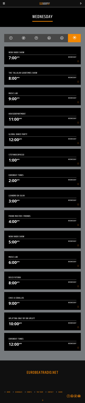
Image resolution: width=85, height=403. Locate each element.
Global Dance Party (18, 134)
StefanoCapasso (16, 155)
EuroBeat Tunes (16, 175)
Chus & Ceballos (16, 298)
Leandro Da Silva (17, 195)
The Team (40, 392)
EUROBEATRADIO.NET (42, 372)
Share (60, 392)
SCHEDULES (18, 392)
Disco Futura (15, 277)
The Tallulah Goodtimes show (23, 73)
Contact (51, 392)
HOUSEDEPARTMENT (17, 114)
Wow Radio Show (16, 52)
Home (8, 392)
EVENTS (29, 392)
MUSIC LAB (13, 93)
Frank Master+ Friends (20, 216)
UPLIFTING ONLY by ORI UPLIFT (22, 318)
